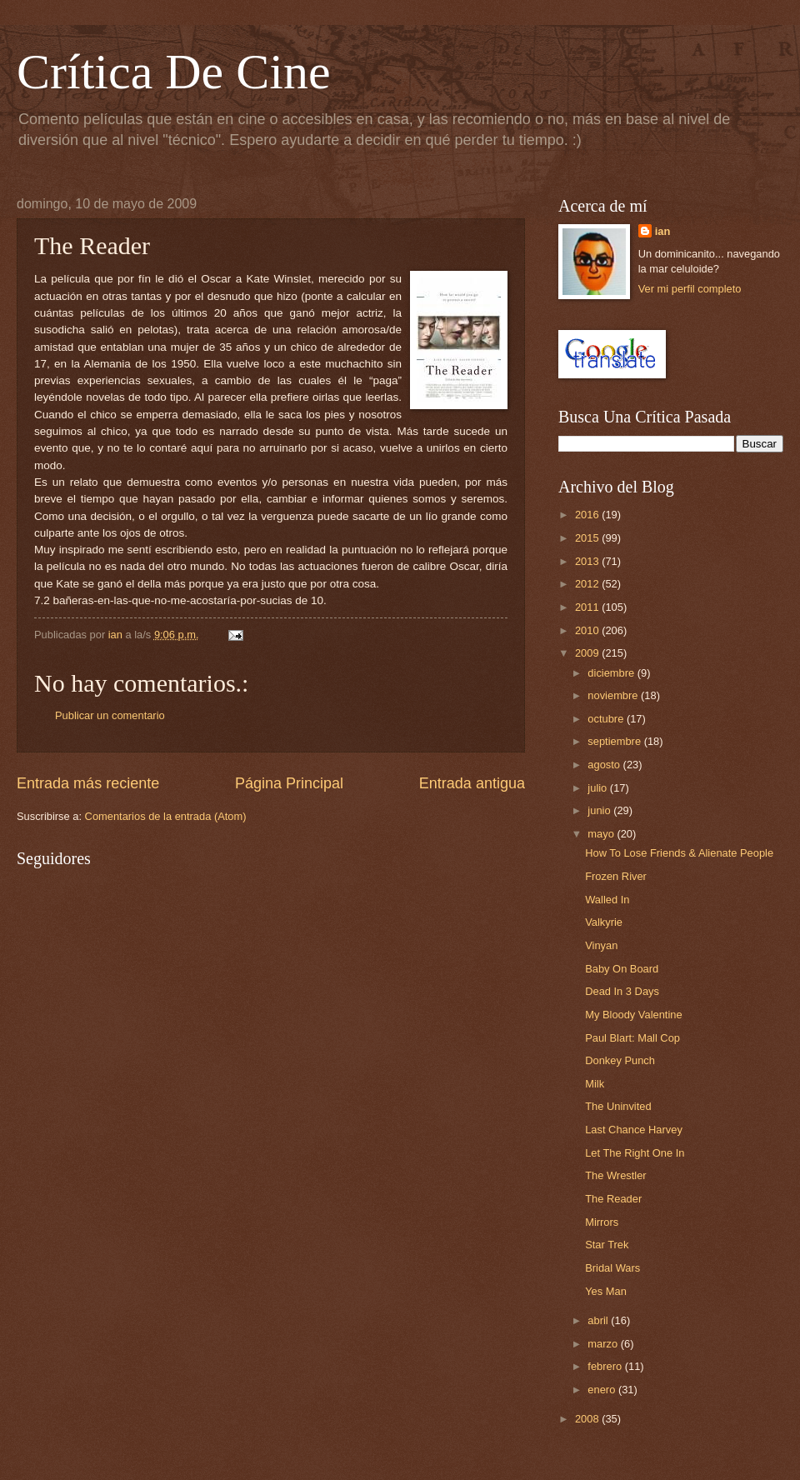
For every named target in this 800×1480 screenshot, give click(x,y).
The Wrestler (615, 1175)
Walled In (607, 899)
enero (603, 1389)
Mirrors (601, 1222)
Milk (594, 1084)
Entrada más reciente (88, 783)
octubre (607, 718)
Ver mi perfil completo (690, 288)
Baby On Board (621, 968)
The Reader (613, 1198)
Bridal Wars (612, 1268)
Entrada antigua (472, 783)
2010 (588, 630)
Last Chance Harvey (633, 1129)
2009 (588, 653)
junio (600, 810)
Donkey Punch (620, 1060)
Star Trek (606, 1244)
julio (598, 788)
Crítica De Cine (174, 71)
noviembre (614, 695)
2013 (588, 561)
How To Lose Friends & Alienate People (679, 853)
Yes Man (606, 1291)
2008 (588, 1418)
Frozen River (616, 876)
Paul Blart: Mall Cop (632, 1038)
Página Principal (289, 783)
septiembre (615, 741)
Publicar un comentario (110, 715)
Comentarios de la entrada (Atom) (166, 816)
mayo (602, 834)
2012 (588, 584)
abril (599, 1320)
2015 (588, 538)
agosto (605, 764)
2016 (588, 514)
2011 (588, 607)
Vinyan (601, 945)
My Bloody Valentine (633, 1014)
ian (663, 231)
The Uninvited (618, 1106)
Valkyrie (603, 922)
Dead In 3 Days (622, 991)
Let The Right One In (634, 1153)
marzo (604, 1344)
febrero (606, 1366)
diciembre (612, 673)
